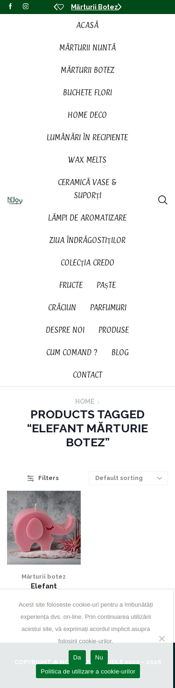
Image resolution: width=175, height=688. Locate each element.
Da (77, 657)
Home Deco (87, 115)
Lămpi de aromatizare (87, 217)
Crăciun (62, 307)
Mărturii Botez (94, 7)
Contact (87, 375)
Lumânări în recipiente (87, 137)
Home (85, 401)
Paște (106, 285)
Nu (99, 657)
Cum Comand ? (72, 352)
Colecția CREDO (88, 262)
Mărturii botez (43, 576)
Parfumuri (108, 307)
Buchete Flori (87, 92)
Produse (113, 330)
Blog (120, 352)
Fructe (71, 285)
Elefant (44, 586)
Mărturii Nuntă (87, 47)
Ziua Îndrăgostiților (87, 240)
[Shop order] (128, 478)
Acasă (87, 25)
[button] (55, 7)
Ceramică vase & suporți (87, 189)
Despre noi (65, 330)
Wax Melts (87, 160)
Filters (43, 477)
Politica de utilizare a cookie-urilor (88, 671)
